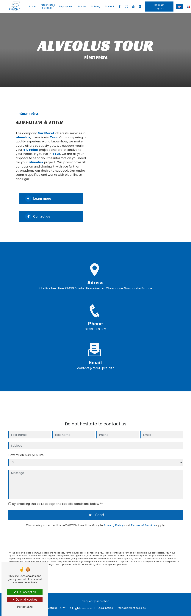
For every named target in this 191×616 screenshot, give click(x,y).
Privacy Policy (114, 521)
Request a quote (159, 6)
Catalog (95, 6)
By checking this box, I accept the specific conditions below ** (57, 499)
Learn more (38, 198)
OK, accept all (25, 592)
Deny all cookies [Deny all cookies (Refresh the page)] (24, 599)
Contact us (38, 216)
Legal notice (105, 608)
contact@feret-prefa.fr (95, 364)
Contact (109, 6)
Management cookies (132, 608)
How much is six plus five (26, 451)
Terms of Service (143, 521)
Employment (66, 6)
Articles (82, 6)
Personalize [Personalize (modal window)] (25, 606)
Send (99, 510)
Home (32, 6)
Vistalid (52, 608)
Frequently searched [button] (95, 601)
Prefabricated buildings (47, 6)
